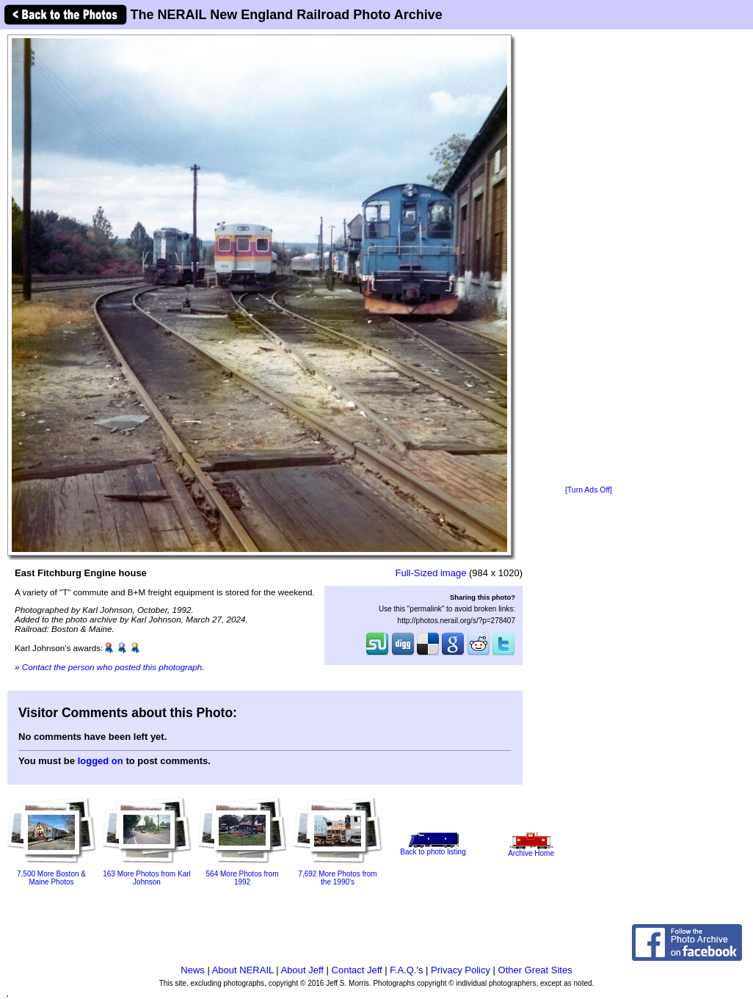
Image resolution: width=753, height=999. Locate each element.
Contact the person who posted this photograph (112, 667)
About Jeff (302, 970)
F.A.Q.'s (406, 970)
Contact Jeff (357, 970)
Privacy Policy (460, 970)
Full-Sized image (431, 572)
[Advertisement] (588, 258)
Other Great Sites (535, 970)
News (193, 970)
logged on (100, 760)
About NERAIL (243, 970)
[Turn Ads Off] (588, 490)
